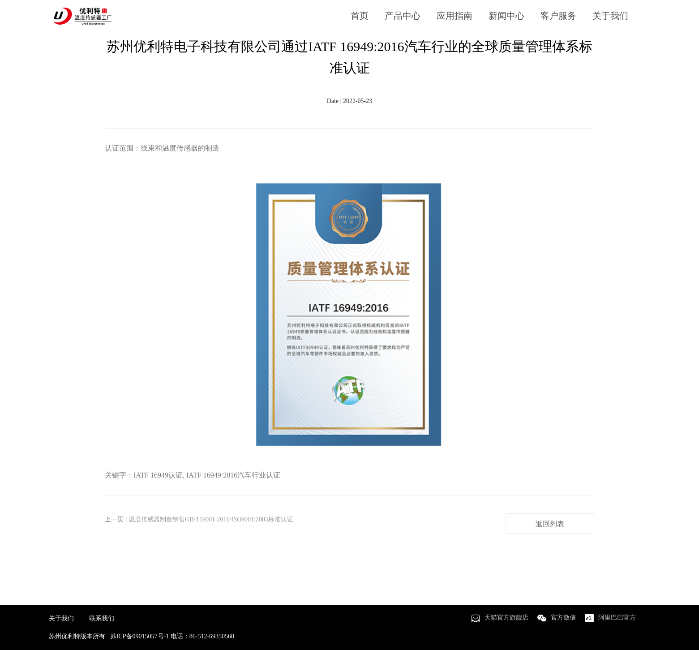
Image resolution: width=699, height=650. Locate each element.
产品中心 (402, 16)
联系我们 (101, 618)
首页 (360, 16)
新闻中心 (506, 16)
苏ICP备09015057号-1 (139, 636)
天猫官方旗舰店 (506, 617)
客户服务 (558, 16)
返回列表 (550, 524)
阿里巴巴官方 (617, 617)
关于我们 (610, 16)
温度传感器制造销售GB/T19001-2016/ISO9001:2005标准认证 (211, 519)
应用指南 (454, 16)
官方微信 (563, 617)
